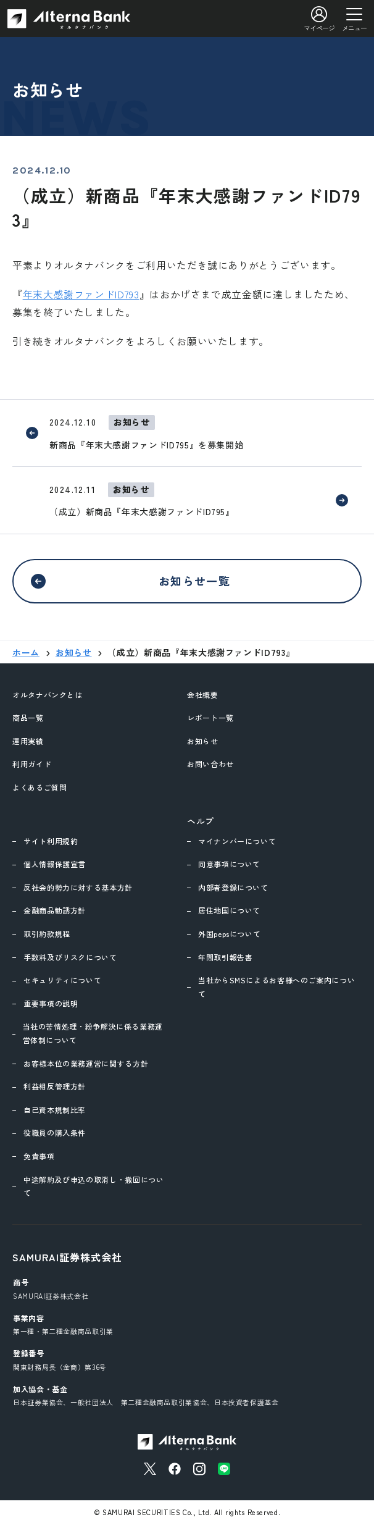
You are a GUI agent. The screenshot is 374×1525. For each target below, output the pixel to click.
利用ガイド (31, 763)
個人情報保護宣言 (54, 864)
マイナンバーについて (237, 841)
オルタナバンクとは (47, 694)
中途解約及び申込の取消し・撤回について (93, 1186)
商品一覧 (28, 717)
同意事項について (229, 864)
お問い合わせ (210, 763)
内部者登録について (233, 887)
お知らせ (202, 741)
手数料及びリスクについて (70, 957)
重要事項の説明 (50, 1003)
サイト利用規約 (50, 841)
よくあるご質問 (39, 787)
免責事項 (39, 1156)
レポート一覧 (210, 717)
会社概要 (202, 694)
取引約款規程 (46, 933)
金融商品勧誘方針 (54, 910)
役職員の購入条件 (54, 1132)
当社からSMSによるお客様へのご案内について (276, 987)
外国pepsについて (229, 933)
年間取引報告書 (225, 957)
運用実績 (28, 741)
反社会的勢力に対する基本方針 (78, 887)
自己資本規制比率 (54, 1109)
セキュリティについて (62, 980)
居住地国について (229, 910)
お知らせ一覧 (195, 581)
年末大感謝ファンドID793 (81, 294)
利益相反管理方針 (54, 1086)
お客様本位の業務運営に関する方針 (85, 1063)
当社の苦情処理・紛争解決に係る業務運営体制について (93, 1033)
